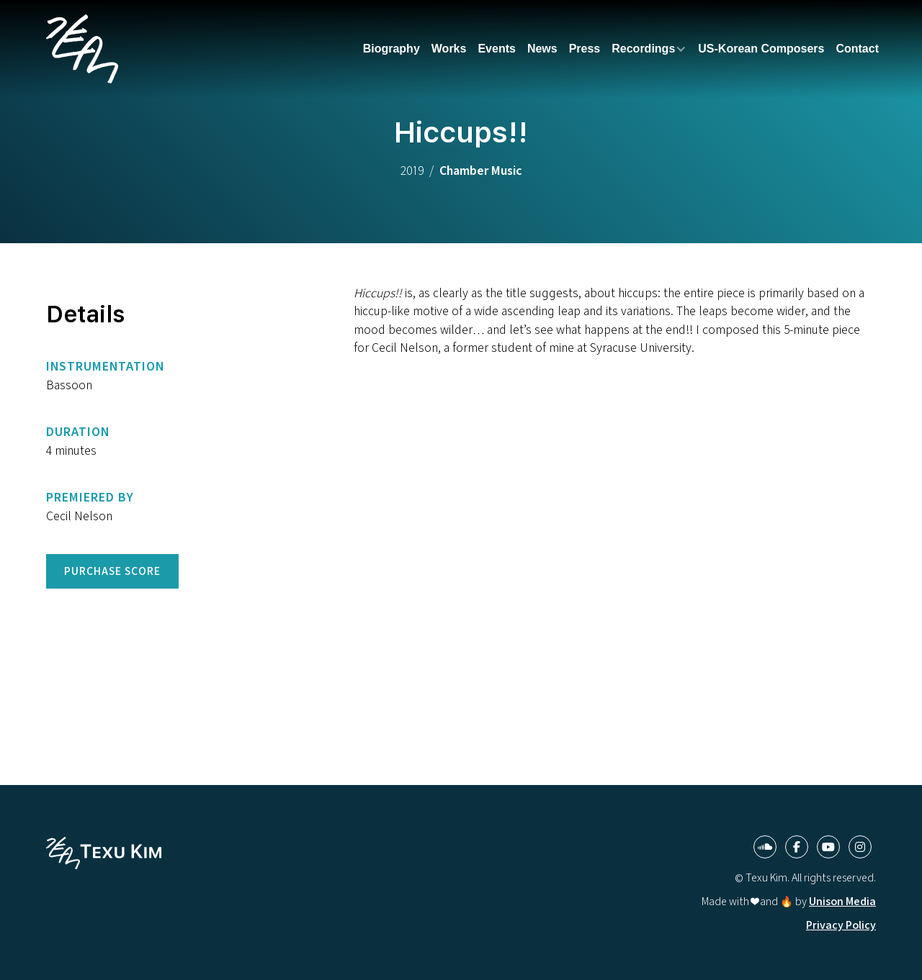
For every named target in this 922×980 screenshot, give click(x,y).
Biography (391, 48)
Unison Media (842, 901)
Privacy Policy (841, 925)
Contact (857, 48)
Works (449, 48)
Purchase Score (112, 571)
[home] (82, 49)
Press (585, 48)
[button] (649, 48)
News (542, 48)
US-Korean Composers (761, 48)
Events (496, 48)
